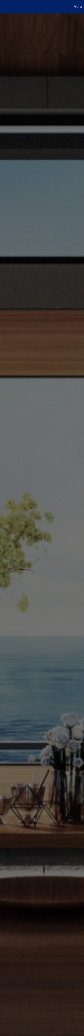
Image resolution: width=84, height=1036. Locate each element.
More (77, 6)
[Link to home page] (4, 6)
